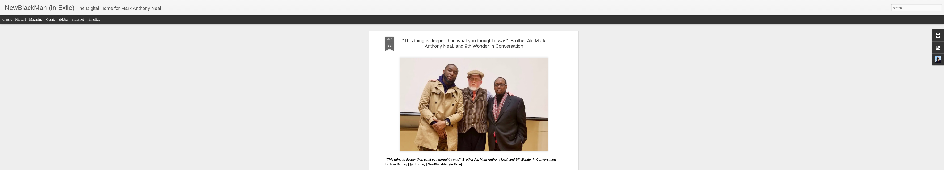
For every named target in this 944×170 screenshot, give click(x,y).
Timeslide (93, 19)
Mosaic (50, 19)
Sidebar (64, 19)
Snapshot (78, 19)
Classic (7, 19)
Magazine (35, 19)
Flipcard (20, 19)
